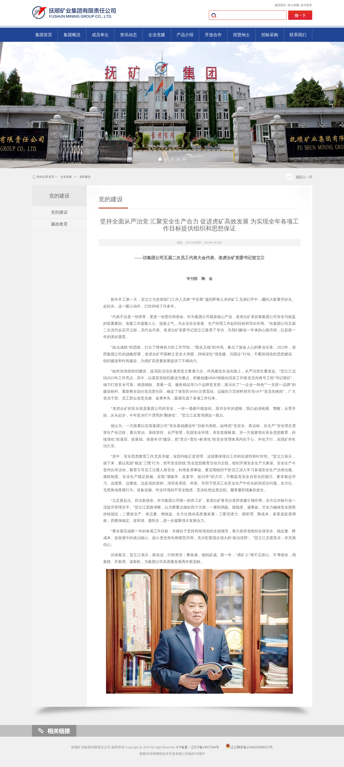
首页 (51, 176)
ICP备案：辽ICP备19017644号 (197, 747)
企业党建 (66, 176)
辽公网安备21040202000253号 (249, 747)
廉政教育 (59, 224)
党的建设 (85, 176)
